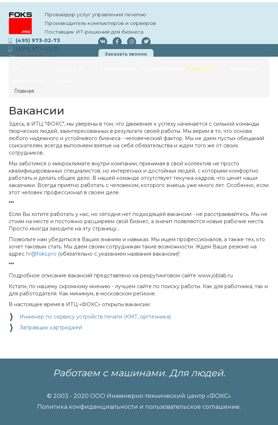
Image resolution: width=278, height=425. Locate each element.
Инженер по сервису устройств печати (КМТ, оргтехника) (95, 316)
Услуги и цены (69, 74)
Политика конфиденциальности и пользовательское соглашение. (139, 406)
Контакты (243, 68)
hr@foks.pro (41, 254)
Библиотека (117, 68)
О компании (28, 74)
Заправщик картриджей (51, 327)
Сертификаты (162, 68)
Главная (24, 91)
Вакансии (201, 68)
